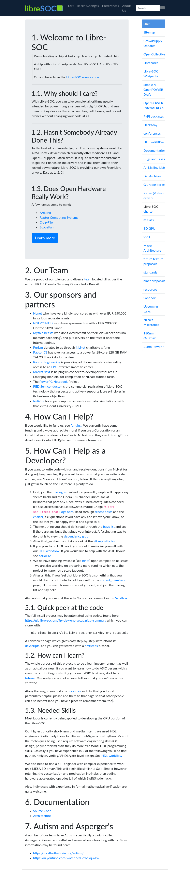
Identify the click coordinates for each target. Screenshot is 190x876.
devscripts (32, 646)
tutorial (30, 678)
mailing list (60, 492)
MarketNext (41, 372)
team (87, 279)
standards (150, 272)
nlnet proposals (154, 281)
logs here (66, 512)
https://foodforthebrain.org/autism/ (58, 853)
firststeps (91, 646)
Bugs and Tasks (154, 159)
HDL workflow (49, 551)
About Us (126, 8)
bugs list (109, 526)
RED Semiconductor (47, 386)
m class (149, 220)
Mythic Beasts (43, 333)
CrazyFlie (46, 222)
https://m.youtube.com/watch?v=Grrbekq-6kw (66, 858)
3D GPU (150, 228)
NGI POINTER (43, 323)
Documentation (155, 150)
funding (76, 425)
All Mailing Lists (155, 167)
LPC (54, 367)
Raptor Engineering (46, 362)
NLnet (37, 313)
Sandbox (121, 598)
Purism (38, 347)
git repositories (104, 541)
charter (38, 517)
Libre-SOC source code (82, 77)
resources (74, 691)
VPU (147, 237)
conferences (152, 133)
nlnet (85, 560)
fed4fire (38, 401)
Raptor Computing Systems (59, 217)
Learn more (45, 237)
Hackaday (151, 125)
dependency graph (77, 536)
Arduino (45, 212)
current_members (112, 580)
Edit (71, 6)
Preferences (110, 6)
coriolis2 (45, 556)
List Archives (152, 176)
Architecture (42, 816)
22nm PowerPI (154, 346)
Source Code (42, 811)
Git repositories (154, 184)
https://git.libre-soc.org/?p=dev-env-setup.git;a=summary (65, 620)
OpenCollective (154, 54)
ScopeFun (47, 227)
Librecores (151, 63)
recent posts (103, 512)
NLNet (80, 347)
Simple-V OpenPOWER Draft (153, 89)
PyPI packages (154, 116)
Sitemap (149, 32)
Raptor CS (40, 352)
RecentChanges (88, 6)
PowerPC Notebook (53, 381)
